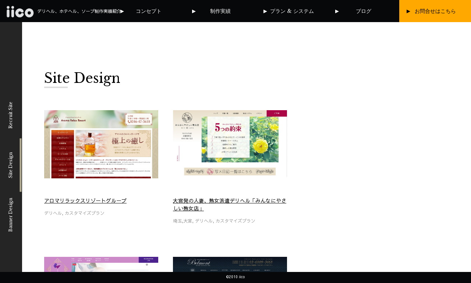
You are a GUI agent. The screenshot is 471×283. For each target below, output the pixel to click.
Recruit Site (10, 115)
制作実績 (220, 11)
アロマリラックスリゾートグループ (85, 200)
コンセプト (149, 11)
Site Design (10, 165)
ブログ (363, 11)
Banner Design (10, 215)
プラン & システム (292, 11)
